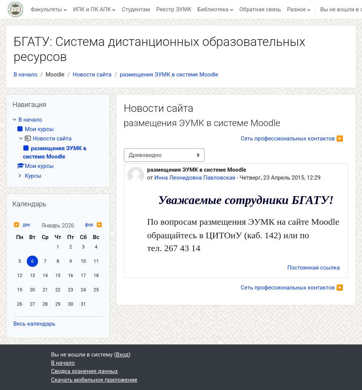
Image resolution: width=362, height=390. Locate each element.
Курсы (33, 175)
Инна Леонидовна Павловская (194, 177)
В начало (25, 74)
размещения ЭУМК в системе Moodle (169, 74)
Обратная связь (260, 9)
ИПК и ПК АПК (92, 9)
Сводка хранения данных (84, 371)
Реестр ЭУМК (173, 9)
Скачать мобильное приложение (94, 379)
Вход (122, 354)
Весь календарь (34, 323)
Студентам (136, 9)
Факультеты (46, 9)
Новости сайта (92, 74)
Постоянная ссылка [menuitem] (313, 267)
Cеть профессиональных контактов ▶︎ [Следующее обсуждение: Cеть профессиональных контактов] (292, 138)
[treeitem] (58, 148)
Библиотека (212, 9)
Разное (296, 9)
